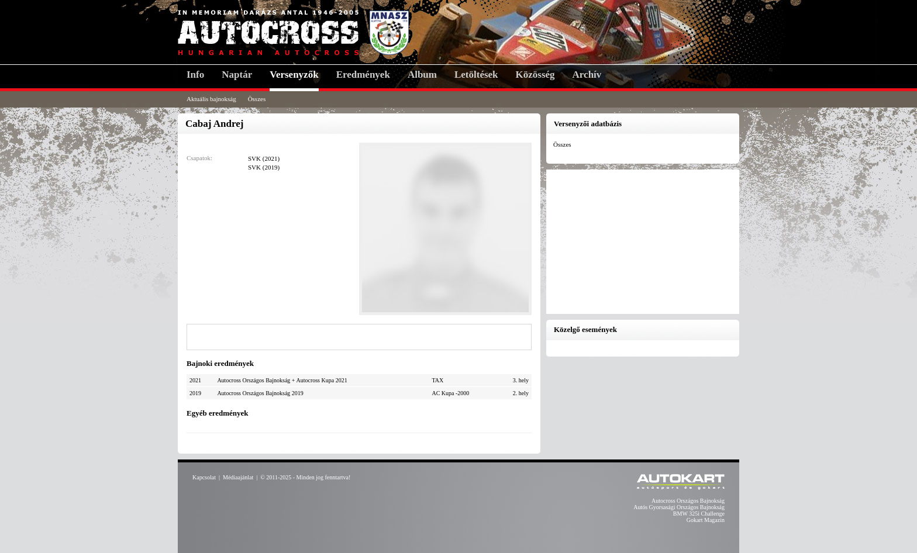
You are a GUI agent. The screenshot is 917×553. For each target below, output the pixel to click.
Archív (587, 74)
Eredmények (363, 74)
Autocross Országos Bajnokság (688, 500)
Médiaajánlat (238, 477)
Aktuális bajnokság (211, 98)
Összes (257, 98)
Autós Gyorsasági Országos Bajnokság (679, 507)
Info (195, 74)
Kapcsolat (204, 477)
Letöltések (476, 74)
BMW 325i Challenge (699, 513)
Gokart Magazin (706, 520)
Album (422, 74)
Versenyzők (294, 74)
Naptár (237, 74)
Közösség (535, 74)
